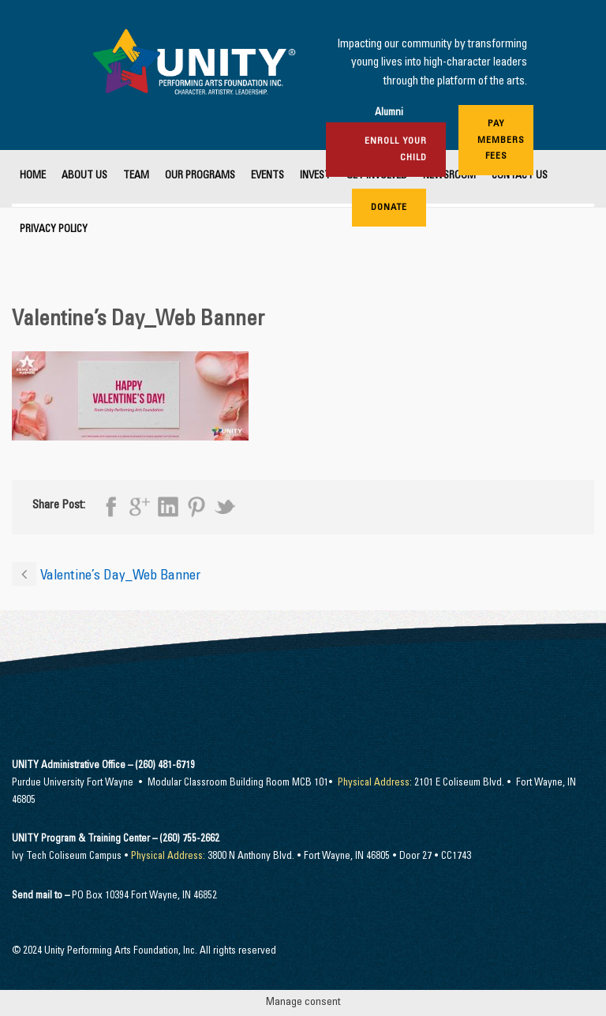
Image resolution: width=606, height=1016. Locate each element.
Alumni (389, 113)
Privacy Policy (54, 230)
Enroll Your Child (396, 149)
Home (33, 176)
